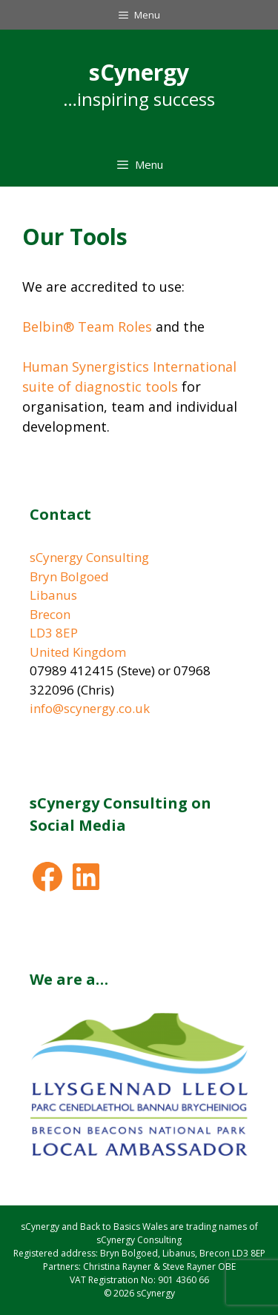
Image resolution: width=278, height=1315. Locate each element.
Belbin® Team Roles (87, 326)
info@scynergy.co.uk (90, 708)
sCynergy (139, 72)
